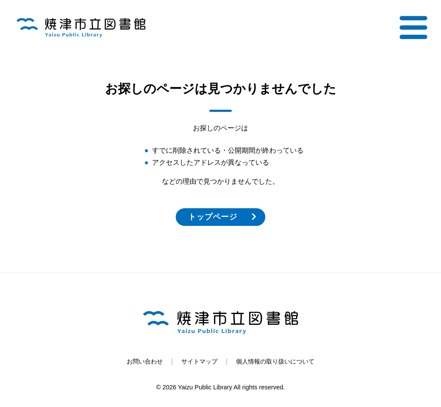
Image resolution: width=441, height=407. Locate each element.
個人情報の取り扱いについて (275, 361)
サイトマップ (199, 361)
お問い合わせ (145, 361)
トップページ (212, 217)
